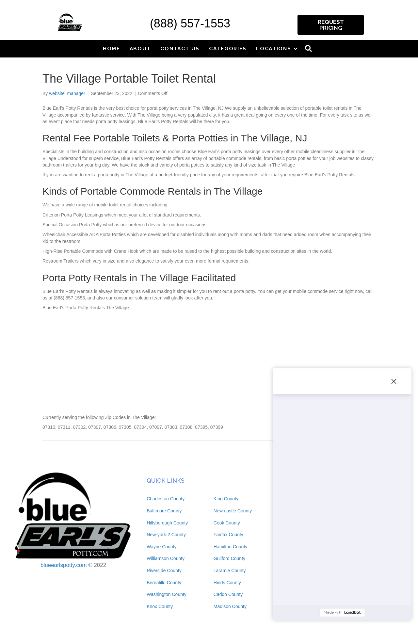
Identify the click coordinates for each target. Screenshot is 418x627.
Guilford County (229, 558)
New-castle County (233, 510)
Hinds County (227, 582)
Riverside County (164, 570)
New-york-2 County (166, 534)
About (140, 48)
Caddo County (228, 594)
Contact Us (180, 48)
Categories (228, 48)
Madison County (230, 606)
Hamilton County (231, 546)
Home (111, 48)
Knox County (160, 606)
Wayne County (161, 546)
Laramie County (230, 570)
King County (226, 498)
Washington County (166, 594)
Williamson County (166, 558)
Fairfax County (228, 534)
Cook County (227, 522)
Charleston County (166, 498)
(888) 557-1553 (190, 23)
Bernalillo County (164, 582)
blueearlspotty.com (63, 565)
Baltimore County (164, 510)
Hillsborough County (167, 522)
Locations (273, 48)
